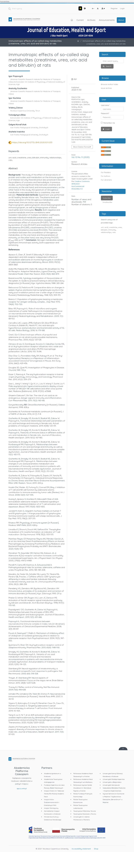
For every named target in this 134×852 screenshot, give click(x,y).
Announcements (107, 20)
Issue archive (106, 88)
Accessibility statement (81, 849)
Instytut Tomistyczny (51, 808)
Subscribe (107, 198)
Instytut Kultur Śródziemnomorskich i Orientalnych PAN (51, 802)
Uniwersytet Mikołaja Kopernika (114, 779)
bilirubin (104, 230)
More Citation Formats (81, 147)
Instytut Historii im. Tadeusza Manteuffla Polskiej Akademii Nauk (54, 794)
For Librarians (106, 180)
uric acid (104, 227)
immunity (112, 230)
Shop (96, 849)
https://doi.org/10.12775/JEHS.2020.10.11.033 (32, 142)
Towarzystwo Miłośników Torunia (84, 811)
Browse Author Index (109, 84)
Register (114, 8)
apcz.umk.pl (22, 788)
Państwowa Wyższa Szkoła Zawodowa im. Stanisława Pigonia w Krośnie (82, 788)
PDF (75, 79)
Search (108, 66)
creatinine (113, 227)
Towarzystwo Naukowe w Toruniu (84, 814)
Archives (91, 20)
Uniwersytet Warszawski (111, 785)
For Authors (105, 176)
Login (122, 8)
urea (120, 227)
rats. (114, 232)
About (121, 20)
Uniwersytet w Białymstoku (112, 782)
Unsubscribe (107, 202)
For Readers (106, 172)
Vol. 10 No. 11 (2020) (80, 157)
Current (80, 20)
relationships (106, 232)
